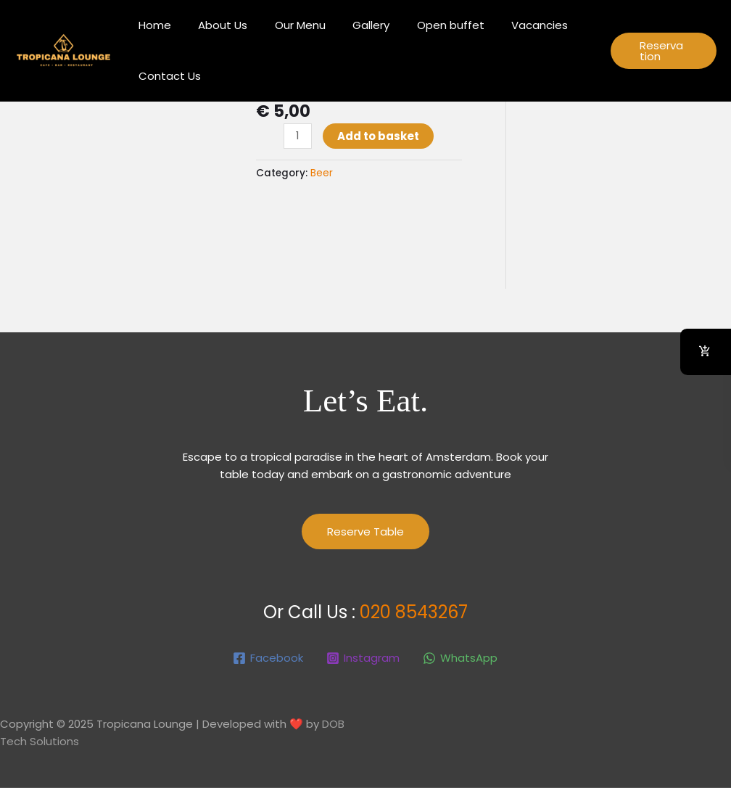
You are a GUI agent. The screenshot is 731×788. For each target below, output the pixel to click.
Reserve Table (365, 531)
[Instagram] (363, 658)
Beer (321, 173)
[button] (660, 51)
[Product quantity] (298, 136)
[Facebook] (268, 658)
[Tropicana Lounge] (62, 49)
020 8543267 (414, 612)
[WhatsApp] (460, 658)
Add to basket (378, 136)
